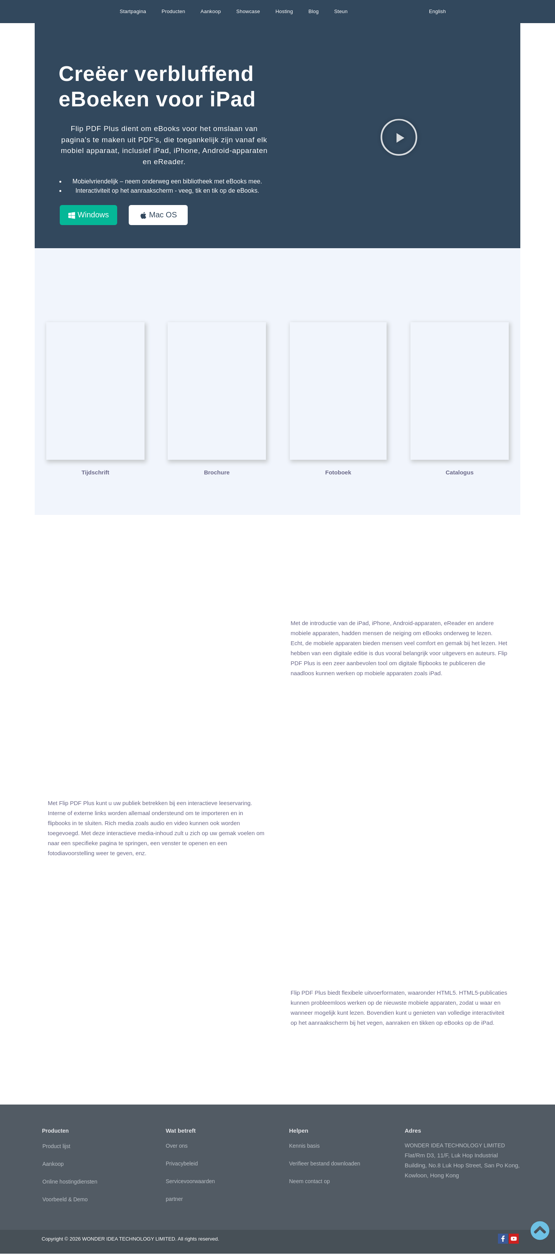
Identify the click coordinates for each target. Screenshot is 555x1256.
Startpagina (133, 11)
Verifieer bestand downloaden (324, 1166)
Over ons (177, 1148)
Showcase (248, 11)
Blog (313, 11)
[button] (399, 138)
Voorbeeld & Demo (65, 1202)
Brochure (217, 474)
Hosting (284, 11)
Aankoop (210, 11)
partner (174, 1201)
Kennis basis (304, 1148)
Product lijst (56, 1148)
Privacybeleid (182, 1166)
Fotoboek (338, 474)
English (437, 11)
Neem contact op (309, 1183)
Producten (173, 11)
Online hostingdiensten (69, 1184)
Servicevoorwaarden (190, 1183)
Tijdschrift (95, 474)
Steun (341, 11)
